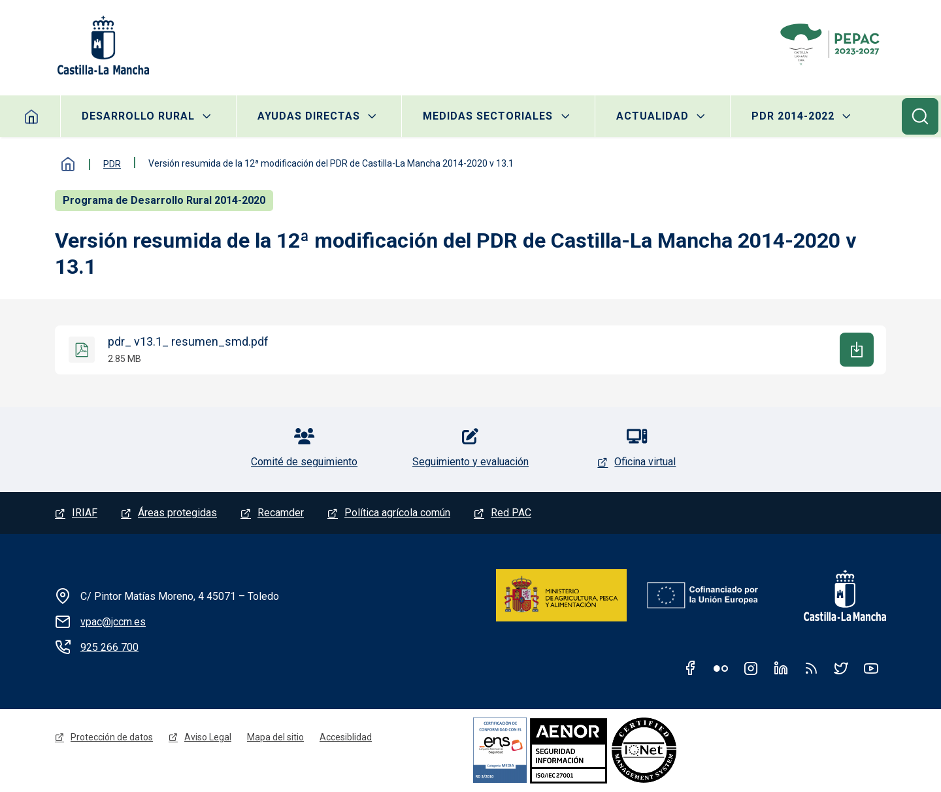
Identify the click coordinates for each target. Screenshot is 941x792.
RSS (811, 668)
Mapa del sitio (275, 737)
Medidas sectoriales (488, 116)
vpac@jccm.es (113, 622)
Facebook (691, 668)
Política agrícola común (397, 512)
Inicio (32, 116)
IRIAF (84, 512)
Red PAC (511, 512)
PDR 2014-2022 (792, 116)
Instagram (751, 668)
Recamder (280, 512)
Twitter (841, 668)
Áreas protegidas (177, 512)
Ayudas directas (308, 116)
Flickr (721, 668)
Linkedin (781, 668)
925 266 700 (109, 647)
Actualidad (652, 116)
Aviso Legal (207, 737)
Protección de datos (112, 737)
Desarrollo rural (138, 116)
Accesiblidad (346, 737)
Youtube (871, 668)
